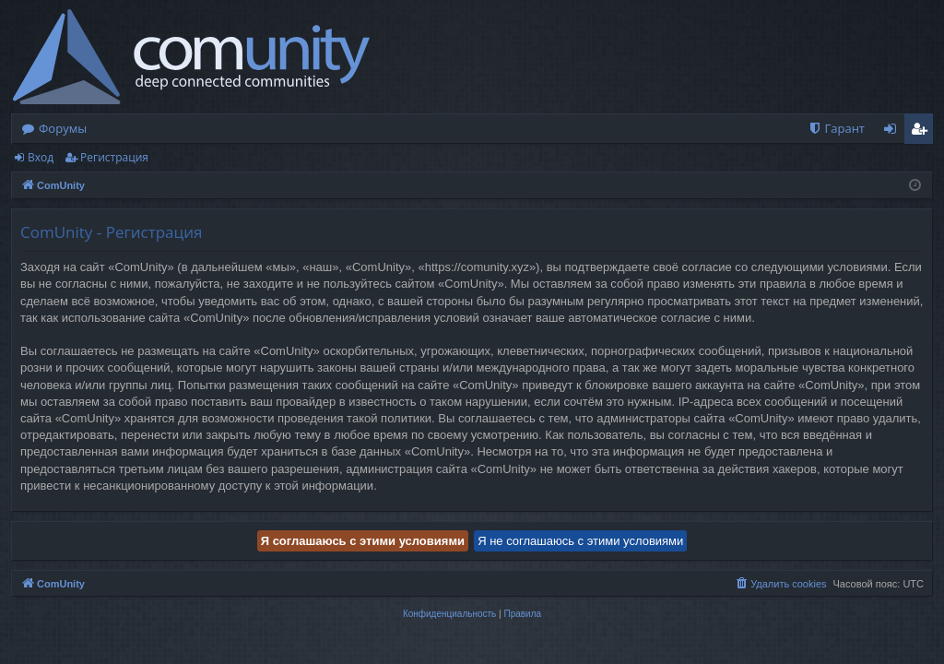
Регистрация (114, 157)
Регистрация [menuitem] (923, 132)
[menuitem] (836, 128)
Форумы (63, 128)
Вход (40, 157)
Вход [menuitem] (893, 132)
